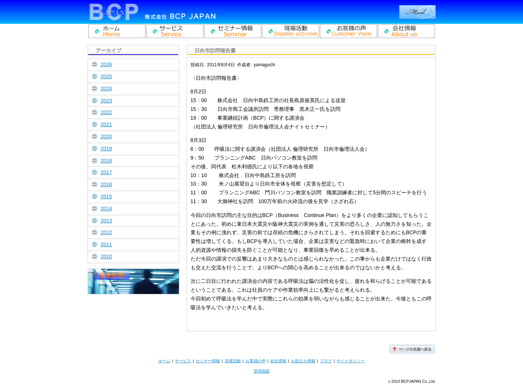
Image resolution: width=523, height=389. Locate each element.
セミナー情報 (208, 361)
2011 (106, 244)
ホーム (164, 361)
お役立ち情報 (303, 361)
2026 (106, 64)
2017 (106, 172)
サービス (183, 361)
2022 (106, 112)
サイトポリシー (350, 361)
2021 (106, 124)
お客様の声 (256, 361)
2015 (106, 196)
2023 (106, 101)
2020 (106, 136)
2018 (106, 161)
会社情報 (278, 361)
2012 (106, 232)
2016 (106, 184)
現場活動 (233, 361)
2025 (106, 76)
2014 (106, 209)
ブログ (326, 361)
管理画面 (262, 371)
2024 (106, 88)
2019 (106, 149)
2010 (106, 256)
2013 (106, 221)
